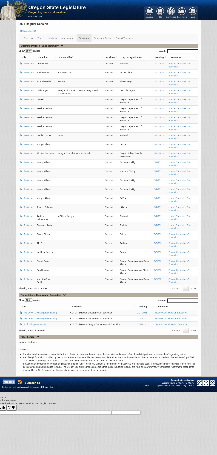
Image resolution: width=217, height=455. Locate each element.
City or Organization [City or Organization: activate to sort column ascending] (131, 57)
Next (193, 288)
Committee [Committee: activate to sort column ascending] (175, 57)
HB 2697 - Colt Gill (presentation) (40, 312)
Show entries (29, 50)
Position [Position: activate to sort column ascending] (110, 57)
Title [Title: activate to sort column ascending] (24, 57)
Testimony (84, 38)
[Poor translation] (11, 408)
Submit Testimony (124, 38)
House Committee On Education (171, 312)
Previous (175, 288)
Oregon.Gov (47, 387)
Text (40, 38)
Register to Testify (102, 38)
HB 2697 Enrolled (27, 31)
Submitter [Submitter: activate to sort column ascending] (43, 57)
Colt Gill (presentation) (35, 324)
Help (30, 17)
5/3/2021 (158, 234)
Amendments (67, 38)
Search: (178, 51)
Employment (35, 387)
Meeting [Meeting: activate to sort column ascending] (159, 57)
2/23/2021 (159, 63)
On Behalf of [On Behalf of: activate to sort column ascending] (65, 57)
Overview (28, 38)
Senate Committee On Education (171, 324)
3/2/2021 (158, 162)
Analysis (53, 38)
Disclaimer (6, 387)
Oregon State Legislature (57, 7)
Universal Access (20, 387)
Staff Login (37, 17)
